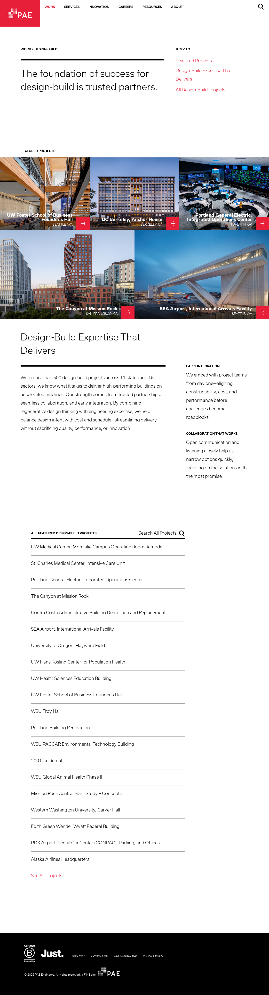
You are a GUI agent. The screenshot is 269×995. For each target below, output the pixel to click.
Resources (152, 7)
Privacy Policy (154, 955)
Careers (126, 7)
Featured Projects (194, 61)
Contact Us (99, 955)
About (177, 7)
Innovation (98, 7)
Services (71, 7)
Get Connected (125, 955)
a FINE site (88, 974)
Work (50, 7)
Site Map (78, 955)
